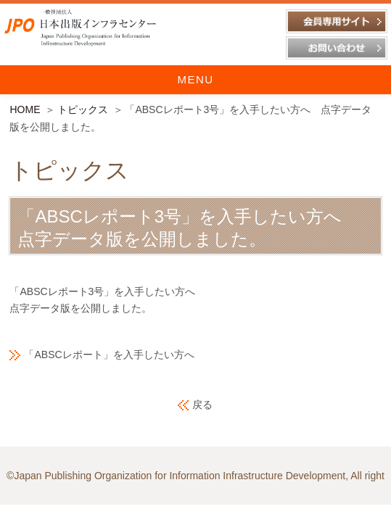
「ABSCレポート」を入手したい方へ (109, 354)
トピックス (82, 109)
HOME (24, 109)
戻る (202, 404)
